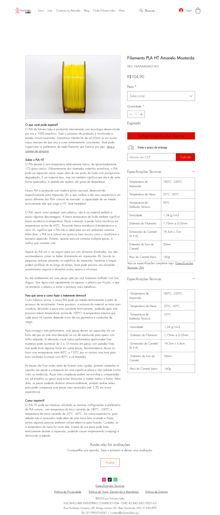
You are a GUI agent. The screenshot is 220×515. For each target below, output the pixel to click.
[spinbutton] (136, 114)
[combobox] (161, 96)
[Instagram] (104, 480)
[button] (198, 10)
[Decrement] (130, 114)
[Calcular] (185, 157)
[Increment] (141, 114)
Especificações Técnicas (110, 486)
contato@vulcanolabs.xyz (124, 512)
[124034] (115, 480)
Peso (132, 86)
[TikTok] (110, 480)
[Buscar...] (156, 10)
